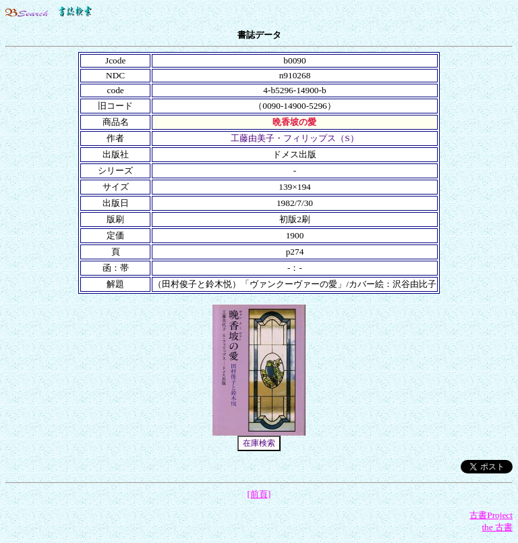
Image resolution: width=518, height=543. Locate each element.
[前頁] (259, 494)
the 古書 (497, 527)
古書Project (491, 515)
